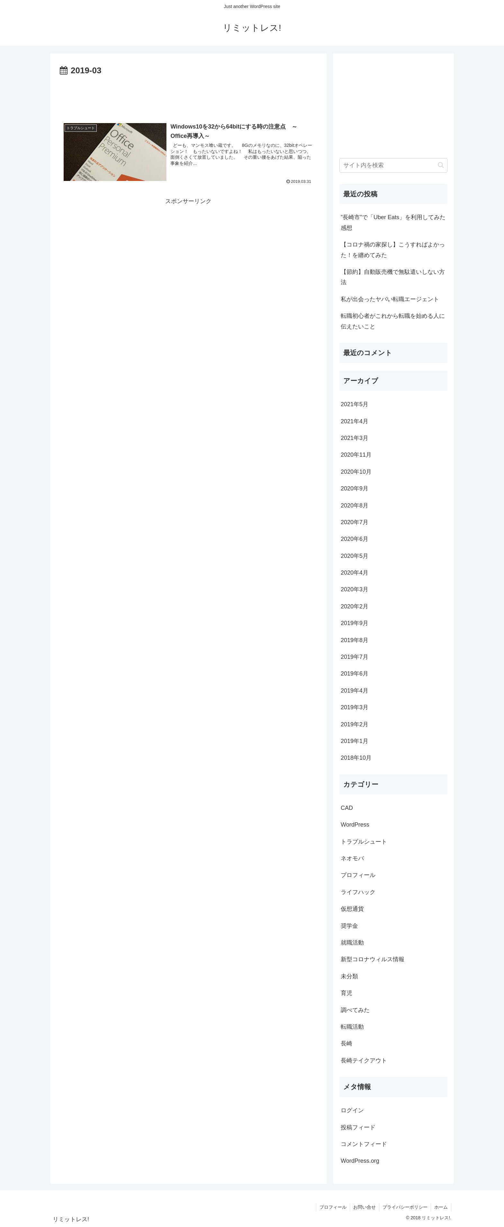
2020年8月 (354, 505)
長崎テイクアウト (364, 1060)
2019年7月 (354, 657)
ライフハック (358, 892)
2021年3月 (354, 438)
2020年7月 (354, 522)
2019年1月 (354, 741)
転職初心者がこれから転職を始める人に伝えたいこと (393, 321)
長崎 (346, 1043)
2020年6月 (354, 539)
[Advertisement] (188, 95)
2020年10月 (356, 472)
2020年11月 (356, 455)
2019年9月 (354, 623)
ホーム (441, 1207)
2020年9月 (354, 488)
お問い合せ (364, 1207)
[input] (393, 165)
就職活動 (352, 942)
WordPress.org (360, 1161)
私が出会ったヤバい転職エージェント (390, 299)
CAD (347, 808)
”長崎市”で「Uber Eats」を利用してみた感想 (393, 222)
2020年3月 (354, 589)
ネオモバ (352, 858)
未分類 (349, 976)
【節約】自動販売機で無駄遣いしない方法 (393, 277)
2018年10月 (356, 758)
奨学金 (349, 926)
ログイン (352, 1110)
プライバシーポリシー (405, 1207)
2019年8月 (354, 640)
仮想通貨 (352, 909)
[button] (440, 165)
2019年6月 (354, 673)
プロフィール (358, 875)
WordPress (355, 824)
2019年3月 (354, 707)
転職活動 (352, 1027)
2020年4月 (354, 572)
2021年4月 (354, 421)
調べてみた (355, 1010)
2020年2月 (354, 606)
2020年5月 (354, 556)
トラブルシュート (364, 841)
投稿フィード (358, 1127)
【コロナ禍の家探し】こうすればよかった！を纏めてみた (393, 249)
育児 (346, 993)
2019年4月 (354, 690)
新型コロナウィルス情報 (372, 959)
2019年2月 (354, 724)
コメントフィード (364, 1144)
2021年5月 (354, 404)
